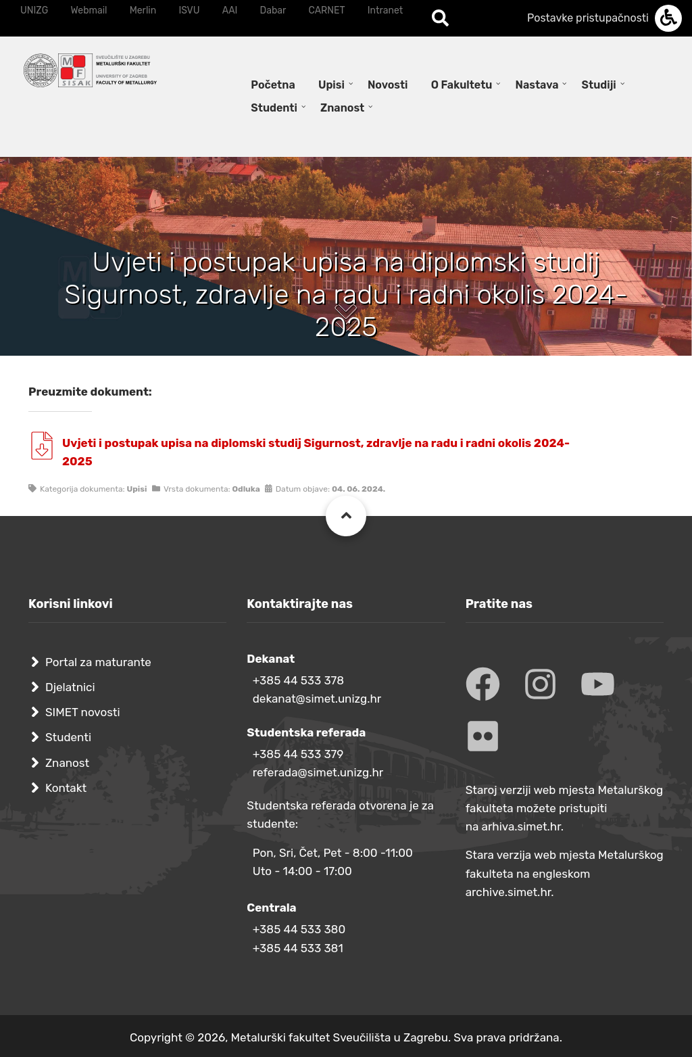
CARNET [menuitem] (327, 10)
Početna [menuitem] (273, 84)
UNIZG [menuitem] (34, 10)
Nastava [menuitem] (537, 84)
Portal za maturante (98, 662)
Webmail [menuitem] (88, 10)
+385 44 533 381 (298, 948)
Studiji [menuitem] (599, 84)
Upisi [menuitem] (331, 84)
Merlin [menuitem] (143, 10)
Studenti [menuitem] (274, 107)
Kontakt (65, 788)
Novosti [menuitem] (388, 84)
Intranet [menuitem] (385, 10)
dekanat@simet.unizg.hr (317, 698)
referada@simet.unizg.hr (318, 772)
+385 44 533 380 (299, 929)
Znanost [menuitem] (342, 107)
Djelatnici (70, 687)
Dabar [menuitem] (273, 10)
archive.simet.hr (508, 892)
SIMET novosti (82, 712)
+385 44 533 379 (298, 754)
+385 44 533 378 (298, 680)
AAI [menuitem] (230, 10)
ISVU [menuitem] (188, 10)
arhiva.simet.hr (521, 826)
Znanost (67, 763)
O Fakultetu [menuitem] (462, 84)
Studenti (68, 737)
